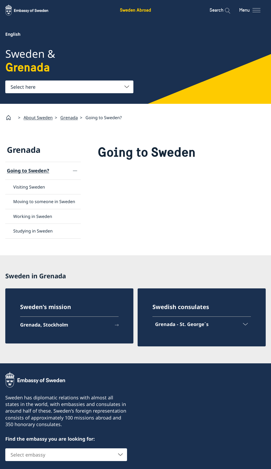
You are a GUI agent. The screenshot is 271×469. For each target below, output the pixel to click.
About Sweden (38, 117)
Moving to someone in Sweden (44, 201)
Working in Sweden (32, 216)
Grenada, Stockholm (44, 324)
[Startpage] (10, 117)
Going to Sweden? (28, 170)
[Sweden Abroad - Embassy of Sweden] (31, 10)
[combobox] (69, 87)
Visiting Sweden (29, 187)
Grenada (69, 117)
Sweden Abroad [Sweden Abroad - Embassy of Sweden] (135, 10)
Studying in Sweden (33, 231)
